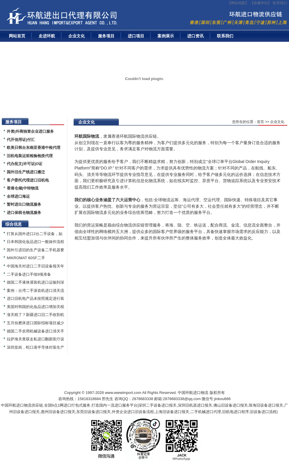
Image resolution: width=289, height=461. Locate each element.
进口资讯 (195, 36)
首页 (260, 122)
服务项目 (106, 36)
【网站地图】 (238, 3)
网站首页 (17, 36)
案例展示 (165, 36)
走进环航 (47, 36)
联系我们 (280, 3)
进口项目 (136, 36)
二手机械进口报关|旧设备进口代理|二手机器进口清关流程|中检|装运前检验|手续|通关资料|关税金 (81, 18)
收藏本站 (261, 3)
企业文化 (76, 36)
